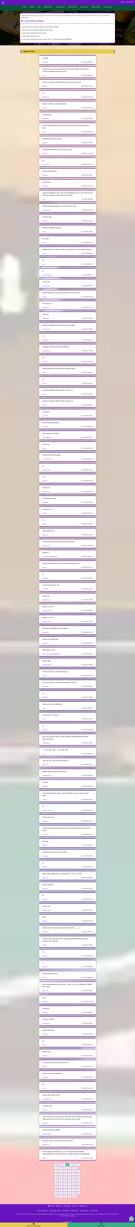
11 (75, 1168)
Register (130, 2)
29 (78, 1177)
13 (60, 1171)
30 (56, 1180)
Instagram (67, 1206)
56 (65, 1193)
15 (69, 1171)
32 (65, 1180)
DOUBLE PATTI (60, 7)
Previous (58, 1164)
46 (74, 1187)
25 (60, 1177)
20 (65, 1174)
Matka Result (94, 1210)
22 (74, 1174)
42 (56, 1187)
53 (78, 1190)
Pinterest (83, 1206)
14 (65, 1171)
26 (65, 1177)
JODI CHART (84, 7)
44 (65, 1187)
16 (74, 1171)
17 (78, 1171)
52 (74, 1190)
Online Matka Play (42, 1210)
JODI (39, 7)
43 (60, 1187)
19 (60, 1174)
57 (69, 1193)
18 (56, 1174)
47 (78, 1187)
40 (74, 1183)
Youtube (76, 1206)
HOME (25, 7)
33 (69, 1180)
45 (69, 1187)
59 (78, 1193)
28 (74, 1177)
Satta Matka (65, 1210)
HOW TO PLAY (107, 7)
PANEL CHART (95, 7)
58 (74, 1193)
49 (60, 1190)
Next (74, 1196)
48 (56, 1190)
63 (69, 1196)
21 (69, 1174)
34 (74, 1180)
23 (78, 1174)
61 (60, 1196)
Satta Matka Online (54, 1210)
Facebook (51, 1206)
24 (56, 1177)
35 (78, 1180)
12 (56, 1171)
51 (69, 1190)
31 (60, 1180)
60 (56, 1196)
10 (71, 1168)
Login (123, 2)
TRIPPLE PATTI (72, 7)
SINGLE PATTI (48, 7)
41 (78, 1183)
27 (69, 1177)
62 (65, 1196)
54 (56, 1193)
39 (69, 1183)
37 (60, 1183)
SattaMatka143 (84, 1210)
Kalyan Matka (74, 1210)
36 (56, 1183)
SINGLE (32, 7)
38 (65, 1183)
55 (60, 1193)
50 (65, 1190)
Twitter (59, 1206)
